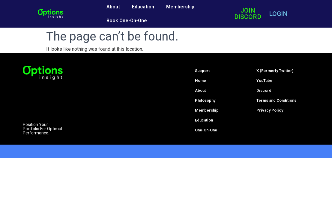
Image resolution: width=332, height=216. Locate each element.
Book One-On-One (126, 20)
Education (143, 7)
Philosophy (205, 100)
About (113, 7)
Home (200, 80)
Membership (180, 7)
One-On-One (206, 130)
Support (202, 70)
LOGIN (278, 13)
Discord (263, 90)
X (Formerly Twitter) (274, 70)
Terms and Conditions (276, 100)
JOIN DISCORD (247, 13)
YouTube (264, 80)
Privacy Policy (269, 110)
